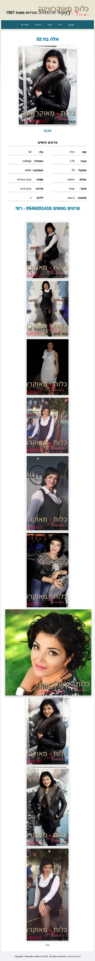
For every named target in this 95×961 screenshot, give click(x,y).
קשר (49, 24)
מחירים (25, 24)
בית (60, 24)
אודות (38, 24)
